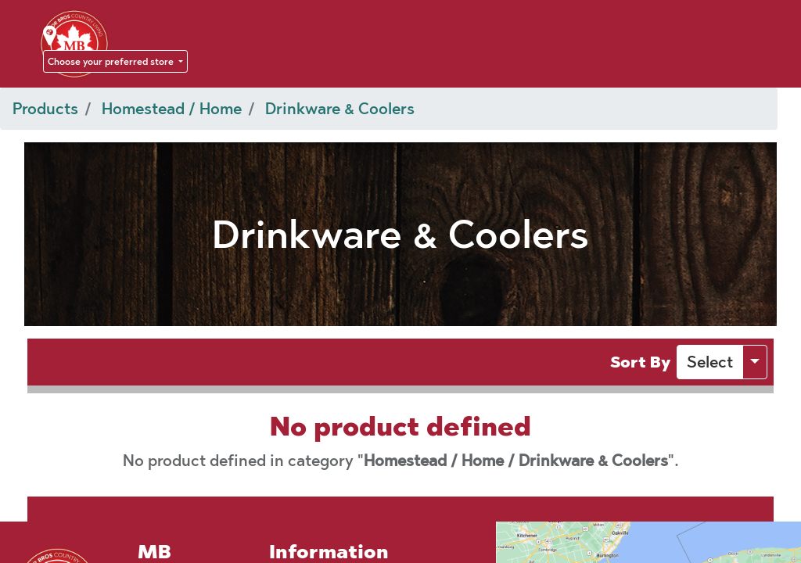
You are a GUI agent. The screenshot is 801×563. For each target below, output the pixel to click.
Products (45, 108)
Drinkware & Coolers (340, 108)
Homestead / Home (172, 108)
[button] (710, 362)
